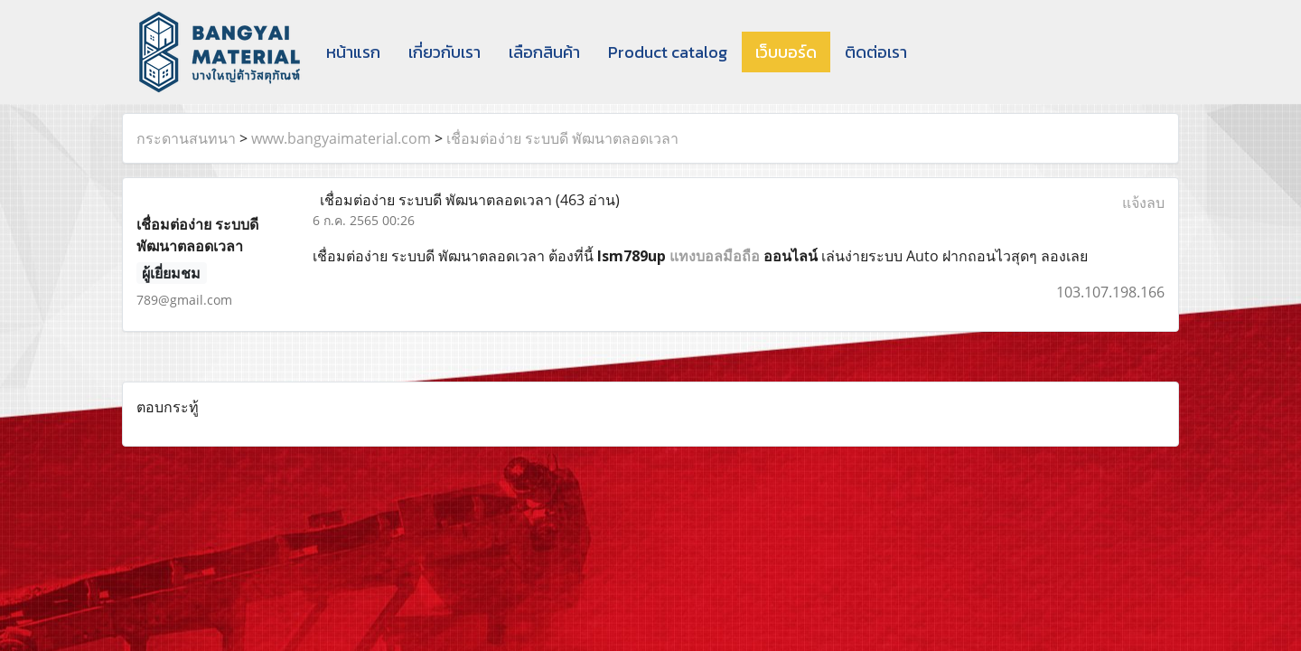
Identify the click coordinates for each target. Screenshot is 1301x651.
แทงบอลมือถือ (714, 256)
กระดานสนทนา (186, 138)
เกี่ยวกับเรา (444, 52)
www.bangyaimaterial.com (341, 138)
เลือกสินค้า (544, 52)
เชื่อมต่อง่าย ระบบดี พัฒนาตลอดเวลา (562, 138)
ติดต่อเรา (876, 52)
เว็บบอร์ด (786, 52)
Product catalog (667, 52)
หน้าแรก (353, 52)
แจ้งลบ (1143, 202)
